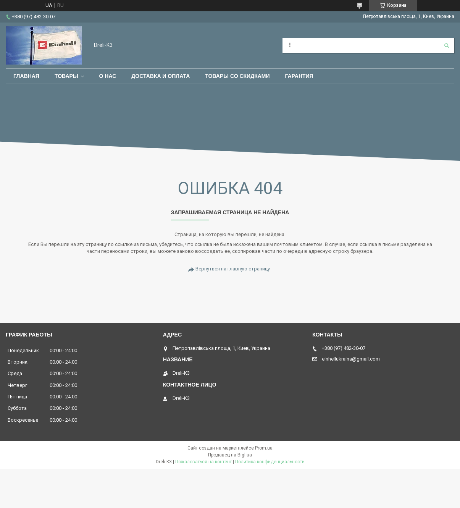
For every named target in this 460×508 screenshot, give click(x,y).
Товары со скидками (237, 76)
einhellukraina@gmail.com (351, 359)
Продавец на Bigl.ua (230, 455)
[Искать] (446, 45)
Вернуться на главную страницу (232, 269)
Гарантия (299, 76)
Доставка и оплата (160, 76)
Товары (66, 76)
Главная (26, 76)
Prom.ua (264, 448)
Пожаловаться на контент (203, 461)
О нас (107, 76)
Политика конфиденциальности (270, 461)
